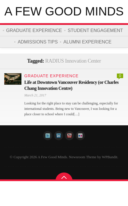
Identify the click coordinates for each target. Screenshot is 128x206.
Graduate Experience (34, 30)
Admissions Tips (38, 41)
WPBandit (109, 157)
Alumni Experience (87, 41)
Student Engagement (95, 30)
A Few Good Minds (64, 11)
